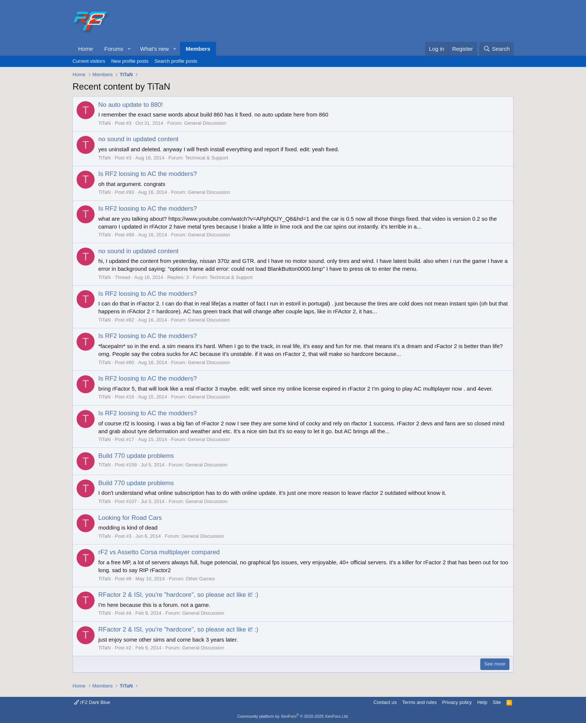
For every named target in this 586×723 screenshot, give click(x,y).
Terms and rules (419, 702)
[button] (129, 49)
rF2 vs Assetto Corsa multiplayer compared (159, 552)
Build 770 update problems (136, 455)
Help (482, 702)
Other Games (200, 578)
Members (198, 49)
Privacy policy (457, 702)
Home (85, 49)
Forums (113, 49)
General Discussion (205, 123)
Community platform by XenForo (293, 716)
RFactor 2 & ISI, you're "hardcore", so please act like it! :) (178, 594)
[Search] (496, 49)
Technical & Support (206, 158)
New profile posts (129, 61)
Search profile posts (175, 61)
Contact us (385, 702)
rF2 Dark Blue (92, 702)
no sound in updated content (138, 139)
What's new (154, 49)
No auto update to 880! (130, 104)
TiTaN (104, 123)
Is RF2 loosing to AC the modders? (147, 173)
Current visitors (89, 61)
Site (497, 702)
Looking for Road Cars (130, 517)
